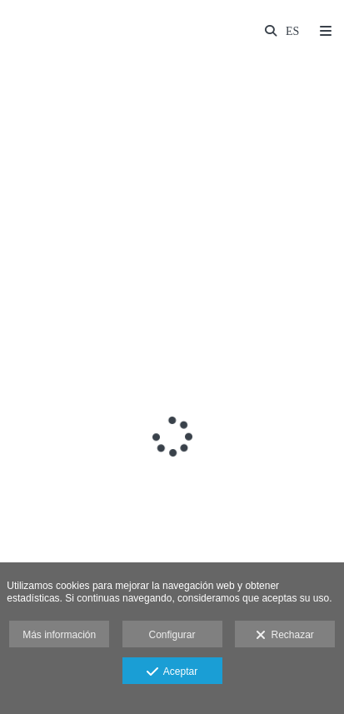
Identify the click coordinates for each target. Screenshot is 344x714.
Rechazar (285, 635)
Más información (59, 635)
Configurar (171, 635)
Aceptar (172, 672)
